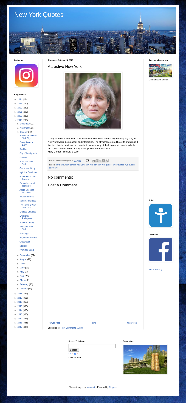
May (22, 272)
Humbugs (24, 233)
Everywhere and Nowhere (27, 184)
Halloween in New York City (27, 136)
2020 (20, 116)
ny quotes (119, 165)
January (24, 288)
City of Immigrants (28, 153)
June (22, 267)
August (23, 259)
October (24, 132)
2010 (20, 327)
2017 (20, 298)
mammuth (91, 387)
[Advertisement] (93, 292)
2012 (20, 318)
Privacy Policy (155, 269)
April (22, 276)
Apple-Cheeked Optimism (26, 191)
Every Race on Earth (26, 143)
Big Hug (23, 149)
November (25, 128)
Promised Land (26, 250)
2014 (20, 310)
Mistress (23, 246)
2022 (20, 108)
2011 (20, 323)
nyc (126, 165)
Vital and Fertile (26, 196)
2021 (20, 112)
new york (80, 165)
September (25, 255)
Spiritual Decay (26, 222)
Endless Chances (27, 212)
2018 (20, 293)
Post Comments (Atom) (72, 328)
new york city (91, 165)
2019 (20, 120)
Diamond (23, 157)
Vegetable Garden (28, 237)
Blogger (112, 387)
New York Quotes (38, 14)
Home (93, 323)
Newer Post (54, 323)
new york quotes (105, 165)
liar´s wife (60, 165)
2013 (20, 314)
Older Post (132, 323)
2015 (20, 306)
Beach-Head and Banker (27, 177)
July (22, 263)
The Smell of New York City (27, 206)
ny (114, 165)
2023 (20, 103)
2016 (20, 302)
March (23, 280)
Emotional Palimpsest (26, 217)
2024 (20, 99)
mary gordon (70, 165)
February (24, 284)
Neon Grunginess (27, 201)
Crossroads (24, 242)
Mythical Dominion (28, 172)
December (25, 123)
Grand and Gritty (27, 168)
